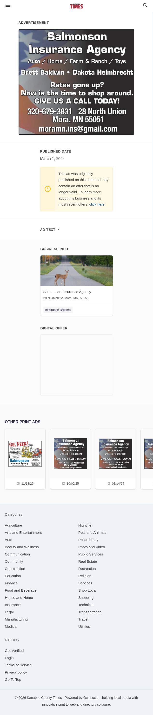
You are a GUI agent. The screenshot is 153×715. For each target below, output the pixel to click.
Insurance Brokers (58, 310)
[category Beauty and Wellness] (22, 547)
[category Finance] (11, 583)
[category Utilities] (84, 626)
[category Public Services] (90, 554)
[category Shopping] (85, 597)
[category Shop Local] (87, 590)
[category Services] (85, 583)
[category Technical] (85, 605)
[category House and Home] (19, 597)
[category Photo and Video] (91, 547)
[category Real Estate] (87, 561)
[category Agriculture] (13, 525)
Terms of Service (18, 665)
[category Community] (14, 561)
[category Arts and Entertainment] (23, 532)
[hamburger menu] (8, 5)
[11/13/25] (25, 458)
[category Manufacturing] (16, 619)
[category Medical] (11, 626)
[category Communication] (17, 554)
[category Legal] (9, 612)
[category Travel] (83, 619)
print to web (67, 704)
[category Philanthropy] (88, 540)
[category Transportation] (89, 612)
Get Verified (14, 650)
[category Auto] (8, 540)
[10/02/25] (70, 458)
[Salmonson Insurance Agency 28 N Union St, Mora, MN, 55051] (76, 278)
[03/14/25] (115, 458)
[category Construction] (15, 569)
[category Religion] (84, 576)
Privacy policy (16, 672)
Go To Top (13, 679)
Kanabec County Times (45, 698)
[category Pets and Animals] (92, 532)
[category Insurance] (13, 605)
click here (97, 204)
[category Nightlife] (84, 525)
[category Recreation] (87, 569)
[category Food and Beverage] (21, 590)
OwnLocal (90, 698)
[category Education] (13, 576)
